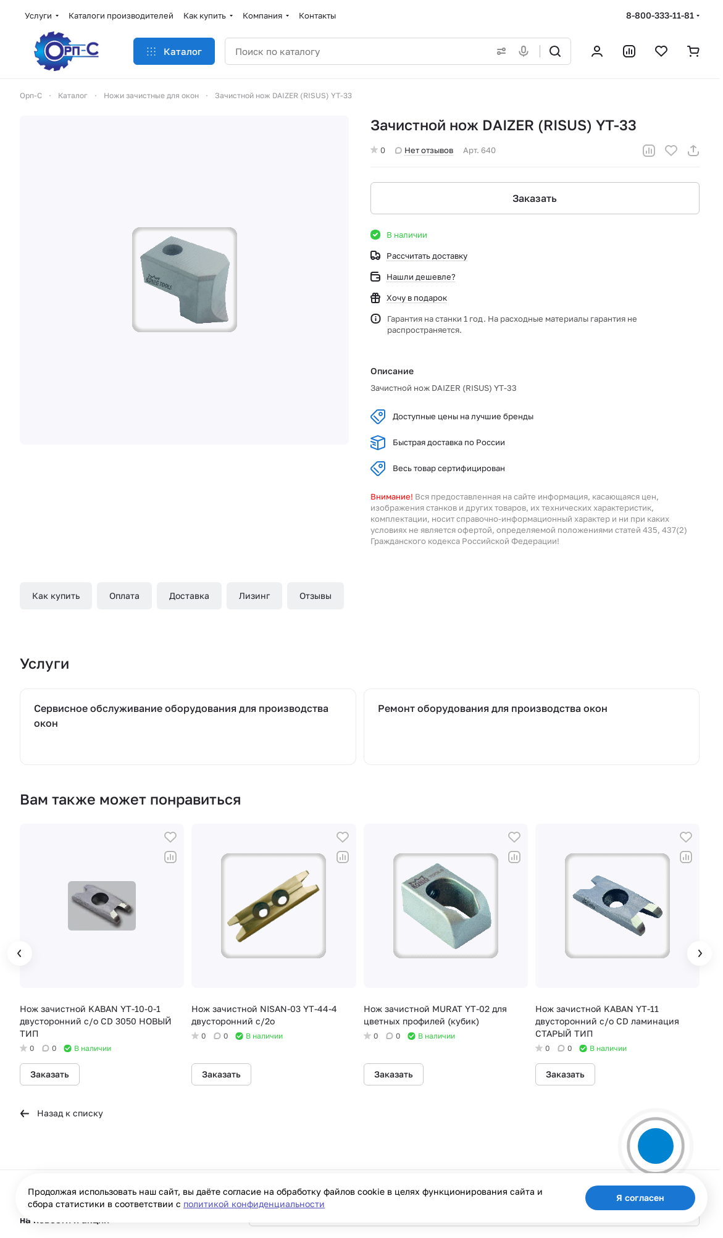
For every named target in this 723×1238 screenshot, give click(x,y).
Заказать (535, 198)
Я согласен (640, 1197)
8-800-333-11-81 (660, 15)
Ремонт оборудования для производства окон (493, 708)
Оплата (124, 595)
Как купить (56, 595)
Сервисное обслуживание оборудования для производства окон (181, 715)
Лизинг (254, 595)
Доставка (189, 595)
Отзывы (315, 595)
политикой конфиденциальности (254, 1203)
